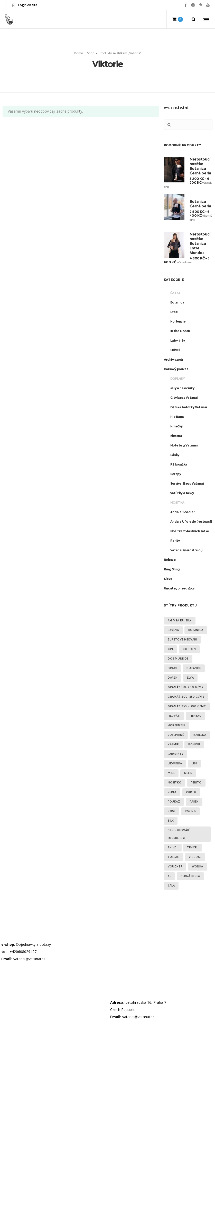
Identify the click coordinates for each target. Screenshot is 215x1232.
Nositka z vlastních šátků (189, 531)
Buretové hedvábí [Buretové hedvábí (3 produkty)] (182, 639)
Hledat (169, 125)
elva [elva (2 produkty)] (190, 677)
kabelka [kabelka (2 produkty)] (199, 735)
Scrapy (175, 474)
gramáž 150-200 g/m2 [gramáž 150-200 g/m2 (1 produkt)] (185, 687)
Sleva (168, 579)
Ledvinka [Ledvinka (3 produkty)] (175, 763)
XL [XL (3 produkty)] (169, 876)
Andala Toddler (182, 512)
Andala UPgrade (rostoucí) (191, 522)
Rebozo (170, 560)
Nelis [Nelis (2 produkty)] (188, 773)
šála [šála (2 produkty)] (171, 885)
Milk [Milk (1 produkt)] (171, 773)
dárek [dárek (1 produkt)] (172, 677)
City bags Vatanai (184, 398)
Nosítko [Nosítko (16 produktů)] (174, 782)
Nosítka (177, 502)
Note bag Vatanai (184, 445)
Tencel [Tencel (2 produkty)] (192, 847)
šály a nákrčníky (182, 388)
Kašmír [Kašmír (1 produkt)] (173, 744)
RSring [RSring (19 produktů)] (190, 811)
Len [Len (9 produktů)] (194, 763)
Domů (78, 53)
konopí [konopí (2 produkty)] (194, 744)
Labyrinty (177, 340)
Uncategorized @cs (179, 588)
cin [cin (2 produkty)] (170, 649)
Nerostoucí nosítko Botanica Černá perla (200, 166)
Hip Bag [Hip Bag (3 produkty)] (195, 716)
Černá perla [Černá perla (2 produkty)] (190, 876)
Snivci (175, 350)
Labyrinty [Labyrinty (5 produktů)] (175, 754)
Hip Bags (177, 417)
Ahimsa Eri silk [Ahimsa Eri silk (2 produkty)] (180, 620)
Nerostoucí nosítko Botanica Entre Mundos (200, 243)
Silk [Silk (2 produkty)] (171, 820)
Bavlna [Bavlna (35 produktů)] (173, 630)
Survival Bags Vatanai (187, 483)
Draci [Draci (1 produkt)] (172, 668)
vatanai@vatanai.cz (29, 958)
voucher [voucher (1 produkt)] (175, 866)
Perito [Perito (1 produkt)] (196, 782)
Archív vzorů (173, 359)
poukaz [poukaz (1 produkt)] (174, 801)
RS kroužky (178, 464)
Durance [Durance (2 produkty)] (193, 668)
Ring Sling (172, 569)
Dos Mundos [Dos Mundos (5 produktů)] (178, 658)
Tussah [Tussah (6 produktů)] (174, 857)
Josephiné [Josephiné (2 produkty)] (176, 735)
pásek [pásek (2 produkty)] (194, 801)
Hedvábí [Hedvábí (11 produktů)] (174, 716)
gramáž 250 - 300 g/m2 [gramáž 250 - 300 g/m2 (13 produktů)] (187, 706)
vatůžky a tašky (182, 493)
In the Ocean (180, 331)
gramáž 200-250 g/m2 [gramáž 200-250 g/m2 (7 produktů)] (186, 696)
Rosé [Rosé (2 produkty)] (171, 811)
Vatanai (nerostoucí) (186, 550)
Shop (91, 53)
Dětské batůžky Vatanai (188, 407)
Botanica (177, 302)
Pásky (174, 455)
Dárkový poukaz (176, 369)
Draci (174, 312)
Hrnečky (176, 426)
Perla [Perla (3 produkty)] (172, 792)
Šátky (175, 293)
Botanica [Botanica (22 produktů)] (195, 630)
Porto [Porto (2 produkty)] (191, 792)
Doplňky (177, 379)
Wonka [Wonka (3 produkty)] (197, 866)
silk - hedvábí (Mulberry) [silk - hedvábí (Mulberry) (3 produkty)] (179, 834)
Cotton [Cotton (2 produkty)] (189, 649)
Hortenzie (177, 321)
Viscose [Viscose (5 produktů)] (195, 857)
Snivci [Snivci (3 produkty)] (173, 847)
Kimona (176, 436)
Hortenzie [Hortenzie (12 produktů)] (176, 725)
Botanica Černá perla (200, 203)
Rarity (175, 541)
